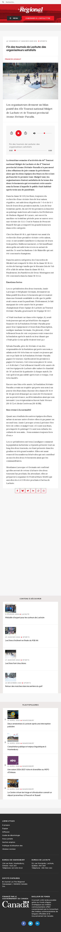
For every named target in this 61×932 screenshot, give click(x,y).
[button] (14, 18)
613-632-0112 (17, 868)
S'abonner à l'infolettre (38, 18)
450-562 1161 (46, 868)
